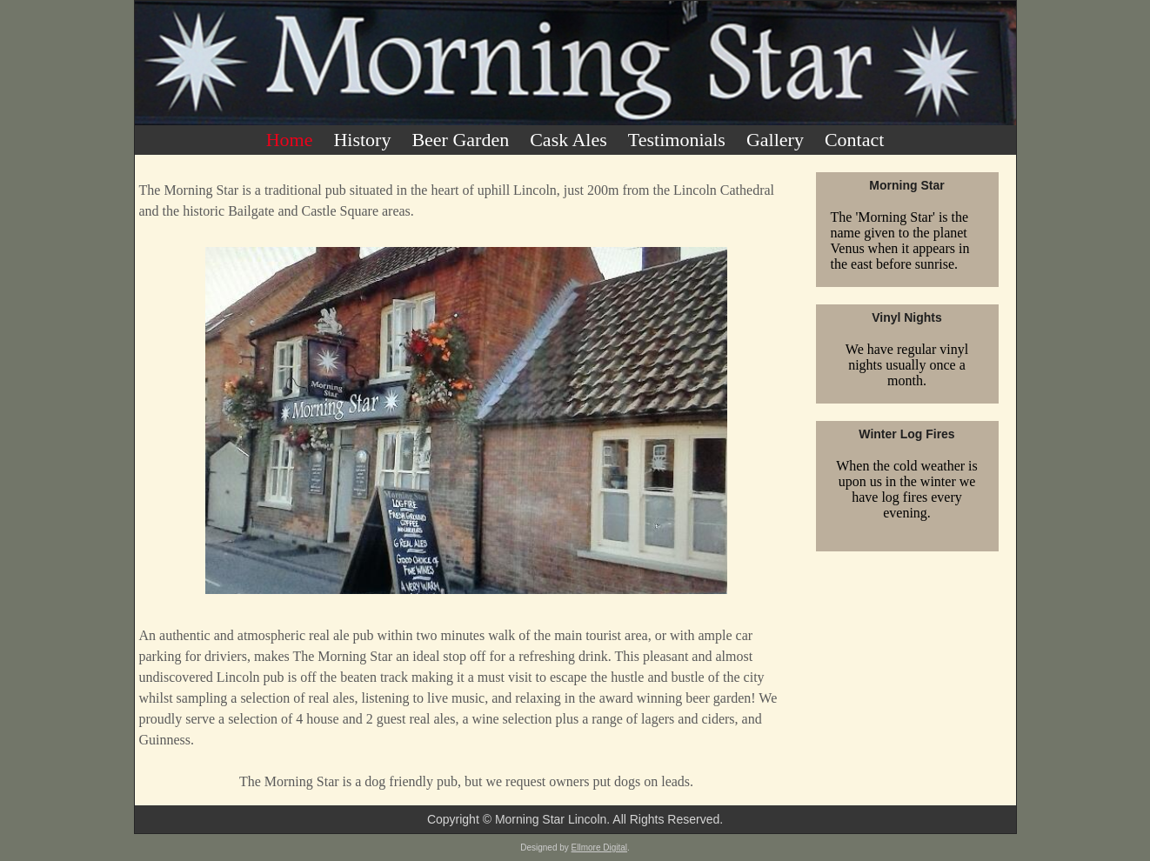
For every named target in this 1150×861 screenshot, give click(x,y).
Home (289, 139)
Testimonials (676, 139)
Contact (854, 139)
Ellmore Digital (599, 847)
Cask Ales (568, 139)
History (362, 139)
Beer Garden (460, 139)
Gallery (775, 139)
